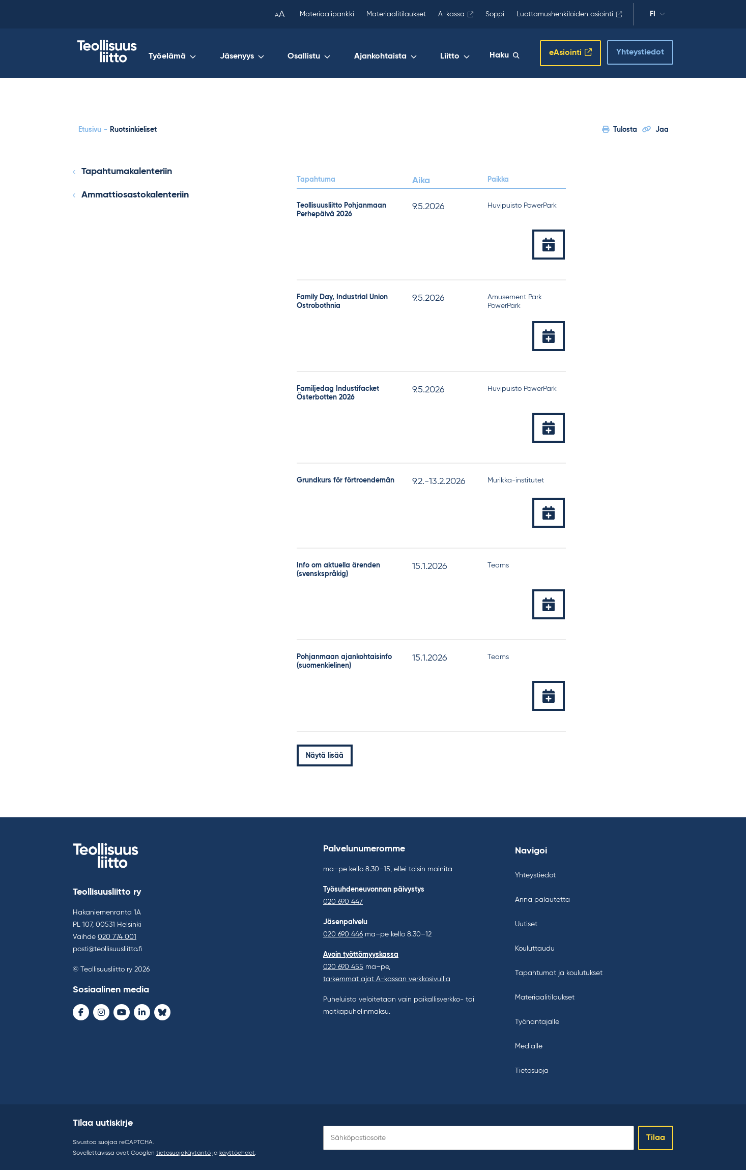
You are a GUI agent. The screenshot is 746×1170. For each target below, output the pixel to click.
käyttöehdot (237, 1152)
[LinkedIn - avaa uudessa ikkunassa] (142, 1011)
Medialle (528, 1044)
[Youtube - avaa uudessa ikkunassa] (121, 1011)
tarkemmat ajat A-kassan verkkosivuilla (386, 977)
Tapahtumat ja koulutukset (558, 971)
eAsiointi (565, 52)
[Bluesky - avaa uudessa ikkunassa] (162, 1011)
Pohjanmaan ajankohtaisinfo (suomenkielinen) (344, 660)
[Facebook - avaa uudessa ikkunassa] (81, 1011)
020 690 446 (343, 932)
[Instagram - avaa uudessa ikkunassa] (101, 1011)
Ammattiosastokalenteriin (135, 192)
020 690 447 (343, 900)
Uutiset (526, 922)
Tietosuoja (532, 1069)
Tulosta (619, 127)
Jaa (655, 127)
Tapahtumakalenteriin (126, 170)
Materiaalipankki (327, 14)
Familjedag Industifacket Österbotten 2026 (338, 391)
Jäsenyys (286, 54)
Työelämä (227, 54)
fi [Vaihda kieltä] (657, 16)
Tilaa (655, 1136)
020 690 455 (343, 965)
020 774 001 (117, 935)
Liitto (464, 54)
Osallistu (341, 54)
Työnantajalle (537, 1020)
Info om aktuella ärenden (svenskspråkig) (338, 568)
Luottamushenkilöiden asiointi (565, 14)
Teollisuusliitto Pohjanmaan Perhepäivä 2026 (341, 208)
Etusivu (89, 127)
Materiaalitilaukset (396, 14)
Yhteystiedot (640, 51)
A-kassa (451, 14)
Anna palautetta (542, 898)
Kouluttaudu (535, 947)
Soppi (494, 14)
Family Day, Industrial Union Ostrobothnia (342, 299)
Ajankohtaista (406, 54)
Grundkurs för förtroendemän (345, 478)
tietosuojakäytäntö (183, 1152)
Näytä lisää (324, 753)
